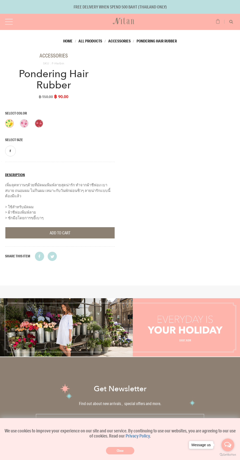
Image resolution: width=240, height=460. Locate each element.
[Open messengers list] (227, 445)
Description (15, 174)
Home (68, 40)
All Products (90, 40)
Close (120, 450)
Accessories (119, 40)
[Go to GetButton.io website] (228, 454)
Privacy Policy (138, 436)
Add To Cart (60, 232)
